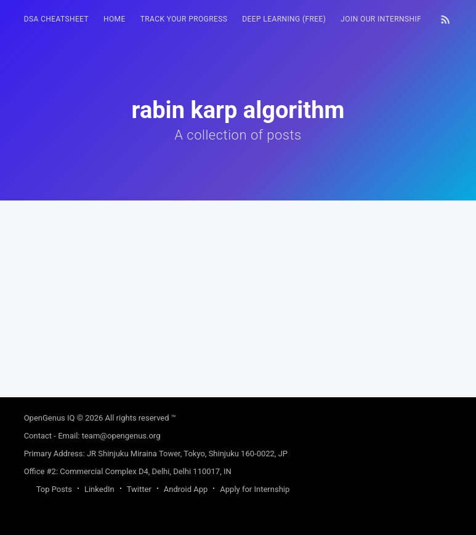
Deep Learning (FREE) (284, 19)
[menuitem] (56, 19)
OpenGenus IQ (49, 417)
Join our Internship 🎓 (387, 19)
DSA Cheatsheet (56, 19)
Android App (186, 489)
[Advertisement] (238, 286)
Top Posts (54, 489)
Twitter (139, 489)
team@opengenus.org (121, 435)
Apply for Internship (254, 489)
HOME (114, 19)
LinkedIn (99, 489)
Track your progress (184, 19)
